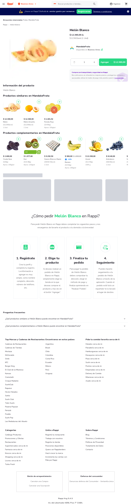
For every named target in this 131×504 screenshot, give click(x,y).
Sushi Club (9, 399)
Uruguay (48, 373)
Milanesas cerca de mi (95, 377)
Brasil (47, 348)
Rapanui (8, 388)
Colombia (49, 355)
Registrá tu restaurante (54, 435)
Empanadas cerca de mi (95, 370)
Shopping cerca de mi (14, 457)
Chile (47, 351)
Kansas (8, 373)
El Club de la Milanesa (14, 370)
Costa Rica (49, 358)
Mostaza (8, 351)
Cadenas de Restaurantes (15, 344)
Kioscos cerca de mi (13, 453)
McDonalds (9, 355)
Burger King (10, 366)
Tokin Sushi (9, 403)
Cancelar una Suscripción (39, 486)
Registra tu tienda (52, 442)
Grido (7, 358)
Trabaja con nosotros (54, 438)
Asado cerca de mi (93, 381)
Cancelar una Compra (39, 481)
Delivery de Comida (93, 373)
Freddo (8, 414)
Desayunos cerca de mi (95, 355)
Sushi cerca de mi (93, 362)
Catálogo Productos (13, 435)
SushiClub (9, 384)
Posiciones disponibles (54, 446)
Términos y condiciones (102, 11)
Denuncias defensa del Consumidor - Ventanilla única (91, 481)
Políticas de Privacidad (95, 442)
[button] (27, 4)
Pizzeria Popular (11, 407)
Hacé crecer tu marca (54, 453)
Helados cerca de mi (94, 344)
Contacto (89, 449)
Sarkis (7, 395)
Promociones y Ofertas (14, 438)
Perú (47, 370)
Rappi (5, 25)
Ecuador (48, 362)
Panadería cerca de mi (95, 348)
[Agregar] (18, 102)
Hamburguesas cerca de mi (97, 351)
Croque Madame (11, 381)
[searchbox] (73, 4)
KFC (6, 362)
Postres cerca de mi (94, 366)
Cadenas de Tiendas (13, 348)
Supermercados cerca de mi (16, 446)
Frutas (25, 20)
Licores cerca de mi (13, 460)
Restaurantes (10, 442)
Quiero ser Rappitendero (55, 449)
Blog (87, 435)
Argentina (49, 344)
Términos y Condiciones (95, 438)
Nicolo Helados (11, 392)
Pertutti (8, 410)
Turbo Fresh (10, 464)
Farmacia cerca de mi (13, 449)
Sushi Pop (9, 417)
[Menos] (74, 62)
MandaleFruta (83, 46)
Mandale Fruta (34, 20)
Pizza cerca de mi (92, 358)
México (48, 366)
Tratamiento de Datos (94, 446)
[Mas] (94, 62)
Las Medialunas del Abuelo (16, 421)
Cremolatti (9, 377)
